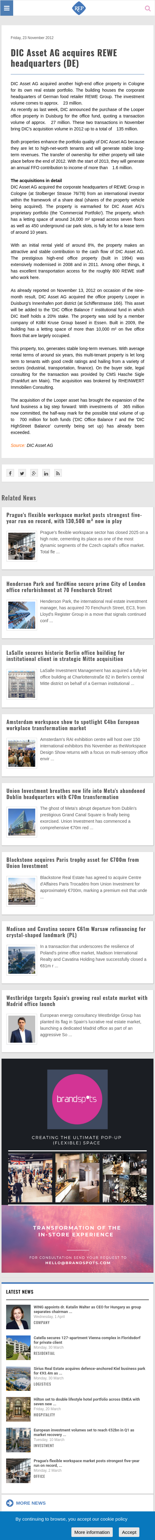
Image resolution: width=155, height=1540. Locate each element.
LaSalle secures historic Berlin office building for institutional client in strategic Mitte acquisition (65, 656)
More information (92, 1532)
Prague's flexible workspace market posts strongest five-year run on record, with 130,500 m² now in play (74, 518)
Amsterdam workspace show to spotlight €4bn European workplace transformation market (72, 725)
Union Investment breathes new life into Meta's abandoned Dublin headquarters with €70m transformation (76, 794)
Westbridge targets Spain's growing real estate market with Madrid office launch (77, 1001)
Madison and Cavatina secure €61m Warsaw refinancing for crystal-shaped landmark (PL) (76, 932)
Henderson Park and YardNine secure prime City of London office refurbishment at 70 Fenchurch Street (76, 587)
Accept (129, 1532)
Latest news (20, 1291)
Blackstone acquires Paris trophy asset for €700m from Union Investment (72, 862)
